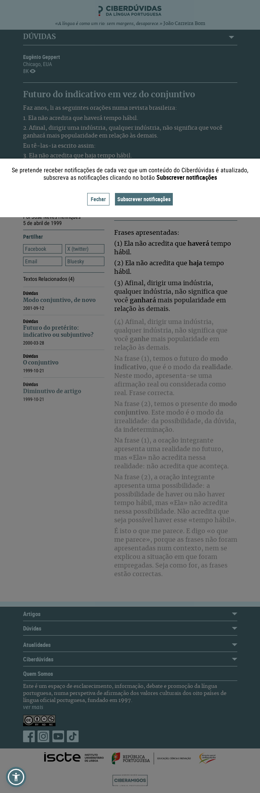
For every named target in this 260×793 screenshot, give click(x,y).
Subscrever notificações (143, 199)
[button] (16, 777)
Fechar (98, 199)
